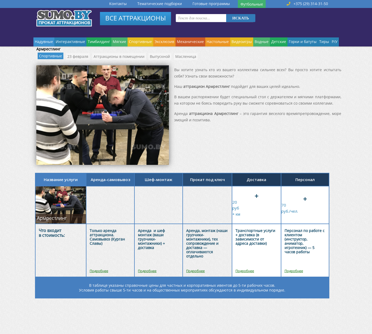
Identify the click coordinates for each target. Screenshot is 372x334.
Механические (190, 41)
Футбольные (251, 4)
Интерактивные (70, 41)
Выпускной (160, 56)
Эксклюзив (164, 41)
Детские (278, 41)
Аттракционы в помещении (119, 56)
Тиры (324, 41)
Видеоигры (241, 41)
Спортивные (140, 41)
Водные (262, 41)
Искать (240, 18)
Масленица (185, 56)
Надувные (44, 41)
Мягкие (119, 41)
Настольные (218, 41)
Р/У (335, 41)
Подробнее (99, 271)
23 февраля (77, 56)
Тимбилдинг (99, 41)
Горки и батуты (303, 41)
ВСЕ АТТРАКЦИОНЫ (135, 18)
